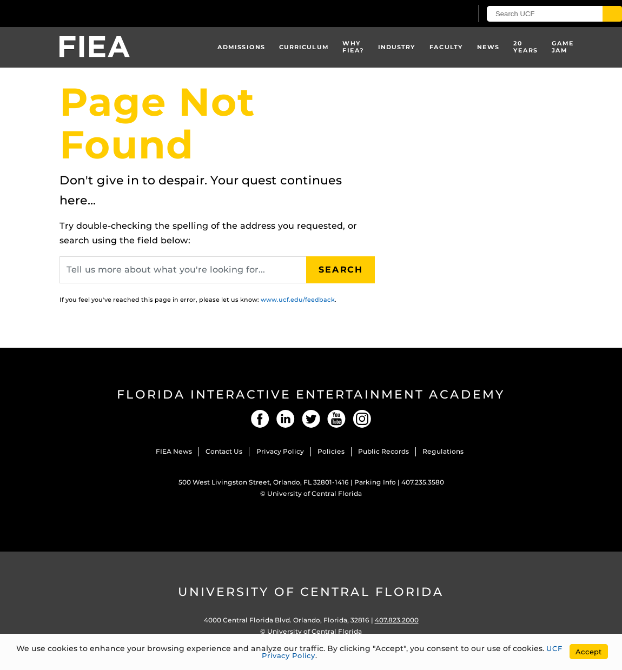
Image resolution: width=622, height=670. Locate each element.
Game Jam (563, 46)
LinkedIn (285, 419)
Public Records (383, 451)
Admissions (241, 47)
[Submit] (612, 14)
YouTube (336, 419)
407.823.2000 (397, 620)
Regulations (443, 451)
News (488, 47)
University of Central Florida (314, 493)
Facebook (260, 419)
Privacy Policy (280, 451)
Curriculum (304, 47)
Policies (331, 451)
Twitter (311, 419)
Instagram (362, 419)
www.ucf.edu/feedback (298, 299)
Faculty (446, 47)
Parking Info (375, 482)
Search (341, 269)
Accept (588, 651)
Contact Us (224, 451)
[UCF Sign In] (437, 14)
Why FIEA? (353, 46)
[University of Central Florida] (80, 13)
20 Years (525, 46)
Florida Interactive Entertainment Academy (311, 394)
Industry (397, 47)
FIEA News (174, 451)
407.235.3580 (422, 482)
